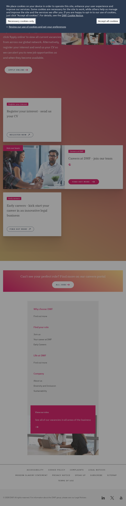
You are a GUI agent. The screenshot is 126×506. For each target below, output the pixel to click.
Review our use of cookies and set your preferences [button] (37, 26)
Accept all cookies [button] (108, 21)
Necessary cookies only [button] (21, 21)
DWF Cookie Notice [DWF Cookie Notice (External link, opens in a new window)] (72, 15)
